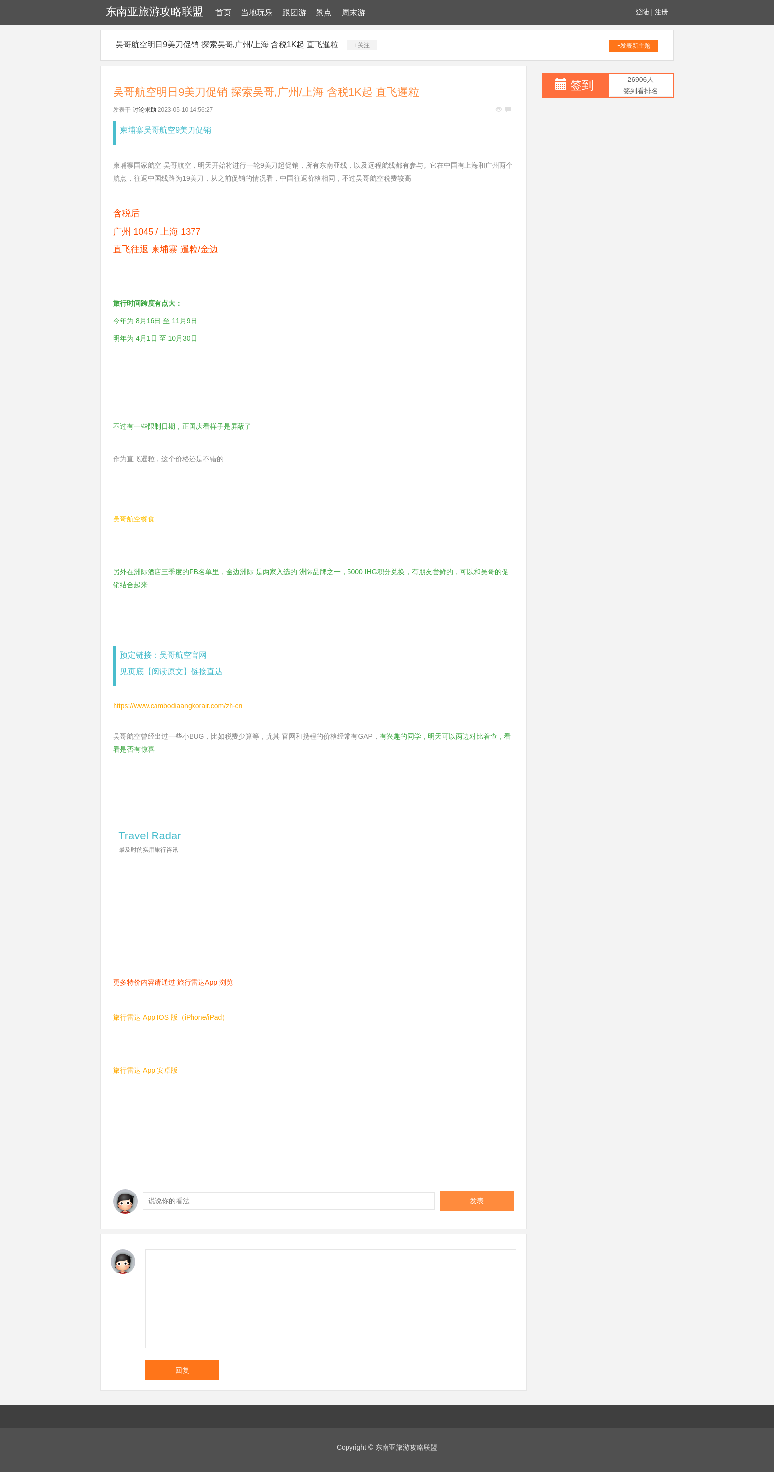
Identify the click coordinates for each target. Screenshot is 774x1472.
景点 (324, 12)
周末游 (353, 12)
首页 (223, 12)
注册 (661, 12)
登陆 (642, 12)
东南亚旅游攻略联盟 (154, 11)
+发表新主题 (633, 45)
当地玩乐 (256, 12)
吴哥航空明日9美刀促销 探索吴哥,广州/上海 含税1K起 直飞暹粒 (227, 44)
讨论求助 (144, 109)
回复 (182, 1370)
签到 (582, 85)
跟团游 (294, 12)
